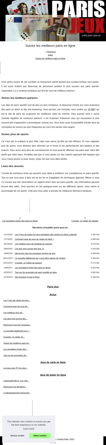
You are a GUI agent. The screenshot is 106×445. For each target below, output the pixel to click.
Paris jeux (51, 52)
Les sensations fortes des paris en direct (20, 221)
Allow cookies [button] (40, 436)
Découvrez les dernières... (14, 387)
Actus (50, 55)
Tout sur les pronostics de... (15, 355)
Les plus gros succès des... (15, 319)
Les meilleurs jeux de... (13, 313)
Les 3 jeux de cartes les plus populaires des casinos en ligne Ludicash (46, 234)
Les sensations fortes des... (15, 349)
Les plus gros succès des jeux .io (29, 249)
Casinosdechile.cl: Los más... (16, 381)
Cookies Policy (63, 439)
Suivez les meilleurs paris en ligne (50, 58)
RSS (72, 439)
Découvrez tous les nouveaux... (17, 325)
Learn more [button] (28, 428)
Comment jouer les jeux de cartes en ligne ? (34, 239)
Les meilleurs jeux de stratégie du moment (33, 244)
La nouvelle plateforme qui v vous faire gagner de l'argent (40, 258)
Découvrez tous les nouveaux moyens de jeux (35, 253)
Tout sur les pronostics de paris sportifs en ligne (36, 272)
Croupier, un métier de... (14, 337)
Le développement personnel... (17, 393)
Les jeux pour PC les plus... (15, 368)
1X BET (92, 109)
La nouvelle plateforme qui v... (16, 331)
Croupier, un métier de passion (85, 221)
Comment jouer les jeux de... (16, 306)
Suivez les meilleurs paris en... (16, 343)
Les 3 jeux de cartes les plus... (16, 300)
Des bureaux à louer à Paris (27, 277)
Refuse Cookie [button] (17, 436)
